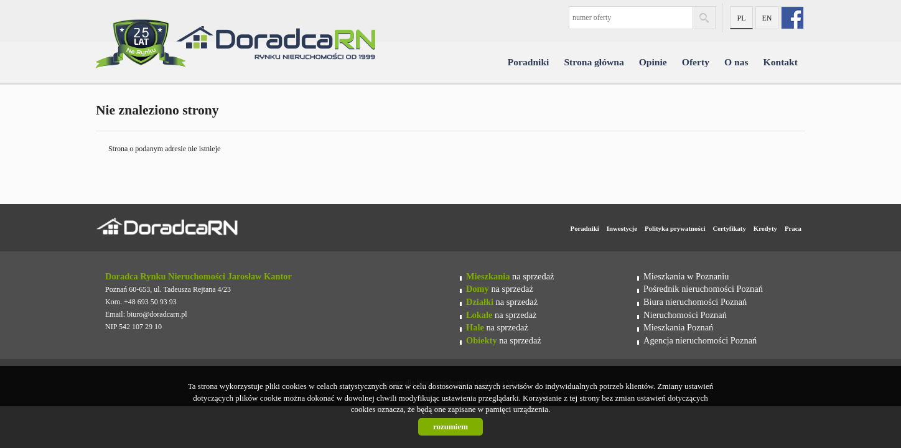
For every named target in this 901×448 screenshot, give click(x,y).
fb (792, 17)
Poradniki (528, 62)
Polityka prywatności (675, 228)
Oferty (695, 62)
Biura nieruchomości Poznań (695, 302)
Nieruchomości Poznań (685, 315)
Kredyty (765, 228)
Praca (793, 228)
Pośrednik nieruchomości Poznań (703, 289)
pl (741, 18)
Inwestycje (622, 228)
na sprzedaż (510, 276)
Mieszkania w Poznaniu (686, 276)
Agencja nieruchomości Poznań (700, 340)
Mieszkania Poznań (678, 327)
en (767, 18)
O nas (736, 62)
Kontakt (780, 62)
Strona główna (593, 62)
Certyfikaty (728, 228)
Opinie (653, 62)
